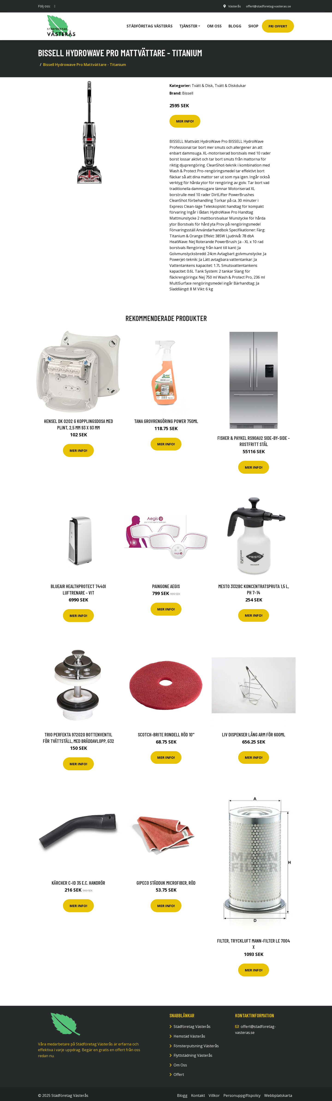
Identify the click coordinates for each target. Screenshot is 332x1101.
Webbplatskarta (278, 1092)
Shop (253, 24)
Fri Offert (278, 24)
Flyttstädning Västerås (193, 1052)
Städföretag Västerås (149, 24)
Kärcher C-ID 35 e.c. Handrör (78, 879)
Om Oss (180, 1061)
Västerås (231, 6)
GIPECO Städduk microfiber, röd (166, 879)
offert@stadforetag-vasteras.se (266, 6)
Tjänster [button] (188, 24)
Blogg (234, 24)
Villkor (214, 1092)
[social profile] (54, 6)
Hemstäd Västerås (189, 1033)
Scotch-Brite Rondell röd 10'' (166, 731)
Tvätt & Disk (202, 82)
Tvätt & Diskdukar (230, 82)
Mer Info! (185, 118)
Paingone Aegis (166, 583)
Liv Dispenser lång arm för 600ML (253, 731)
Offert (179, 1071)
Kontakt (198, 1092)
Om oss (214, 24)
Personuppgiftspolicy (242, 1092)
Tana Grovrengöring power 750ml (166, 418)
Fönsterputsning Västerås (196, 1042)
